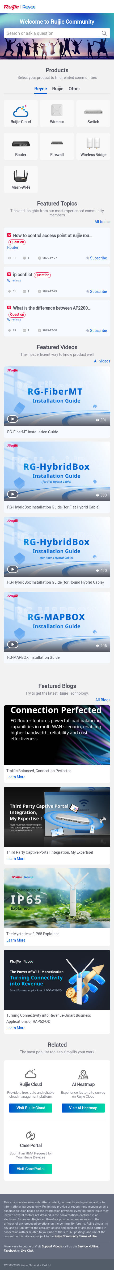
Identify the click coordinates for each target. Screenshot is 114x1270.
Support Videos (52, 1246)
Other (74, 88)
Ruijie (57, 88)
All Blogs (102, 700)
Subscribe (98, 257)
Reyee (40, 88)
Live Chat (27, 1250)
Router (12, 247)
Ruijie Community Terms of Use (75, 1236)
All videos (102, 361)
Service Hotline (88, 1246)
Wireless (14, 281)
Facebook (10, 1250)
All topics (102, 222)
